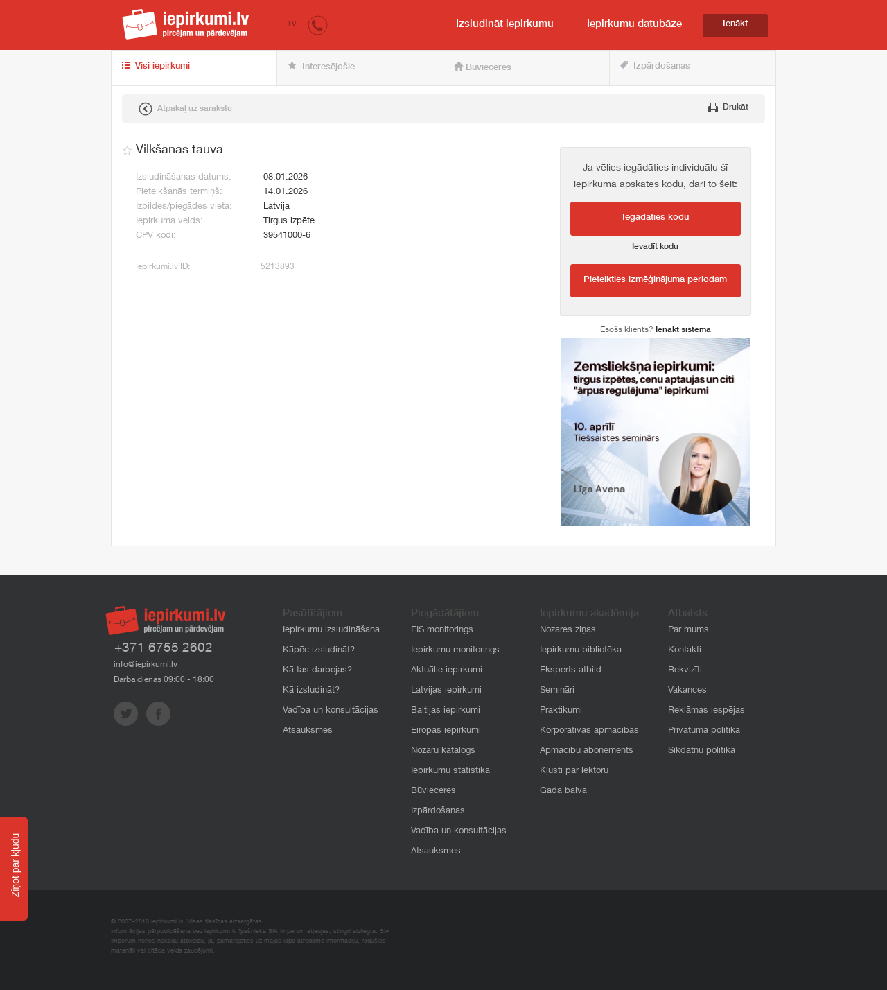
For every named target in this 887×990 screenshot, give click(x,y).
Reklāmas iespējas (706, 710)
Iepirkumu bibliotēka (581, 650)
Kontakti (684, 650)
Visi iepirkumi (156, 66)
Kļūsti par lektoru (574, 771)
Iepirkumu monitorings (455, 650)
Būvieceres (482, 67)
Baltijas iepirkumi (445, 710)
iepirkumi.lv (185, 24)
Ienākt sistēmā (683, 330)
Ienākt (735, 24)
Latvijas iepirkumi (446, 690)
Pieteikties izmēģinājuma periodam (655, 280)
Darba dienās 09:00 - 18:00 (164, 680)
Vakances (687, 690)
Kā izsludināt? (311, 690)
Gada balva (563, 791)
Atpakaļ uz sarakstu (185, 109)
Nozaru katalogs (443, 751)
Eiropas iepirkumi (446, 731)
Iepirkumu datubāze (634, 24)
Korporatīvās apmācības (589, 731)
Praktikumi (561, 710)
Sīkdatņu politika (701, 751)
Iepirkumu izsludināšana (331, 630)
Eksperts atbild (570, 670)
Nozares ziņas (568, 630)
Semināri (557, 690)
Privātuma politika (704, 731)
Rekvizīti (685, 670)
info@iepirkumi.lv (145, 665)
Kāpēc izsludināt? (319, 650)
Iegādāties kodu (655, 218)
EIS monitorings (442, 630)
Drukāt (728, 107)
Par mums (688, 630)
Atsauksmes (308, 731)
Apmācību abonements (586, 751)
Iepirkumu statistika (450, 771)
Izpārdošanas (655, 66)
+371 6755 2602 (163, 648)
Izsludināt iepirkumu (505, 24)
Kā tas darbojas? (317, 670)
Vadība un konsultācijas (330, 710)
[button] (318, 24)
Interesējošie (321, 66)
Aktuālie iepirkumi (446, 670)
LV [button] (292, 24)
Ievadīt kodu (655, 247)
